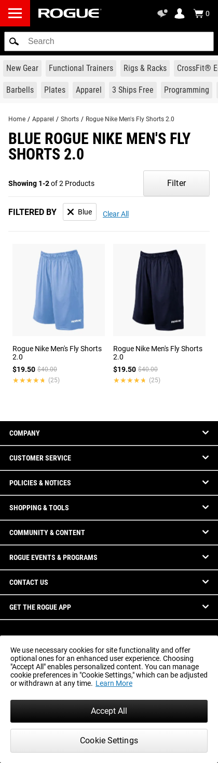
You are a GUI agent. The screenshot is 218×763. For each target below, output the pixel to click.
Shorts (70, 119)
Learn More (114, 683)
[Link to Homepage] (70, 13)
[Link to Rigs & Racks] (145, 68)
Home (16, 119)
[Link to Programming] (186, 90)
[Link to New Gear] (22, 68)
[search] (109, 41)
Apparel (43, 119)
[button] (14, 41)
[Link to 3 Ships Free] (133, 90)
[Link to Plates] (55, 90)
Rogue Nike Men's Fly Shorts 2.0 (130, 119)
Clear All (116, 214)
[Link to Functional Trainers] (81, 68)
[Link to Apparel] (89, 90)
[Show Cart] (201, 13)
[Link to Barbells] (20, 90)
